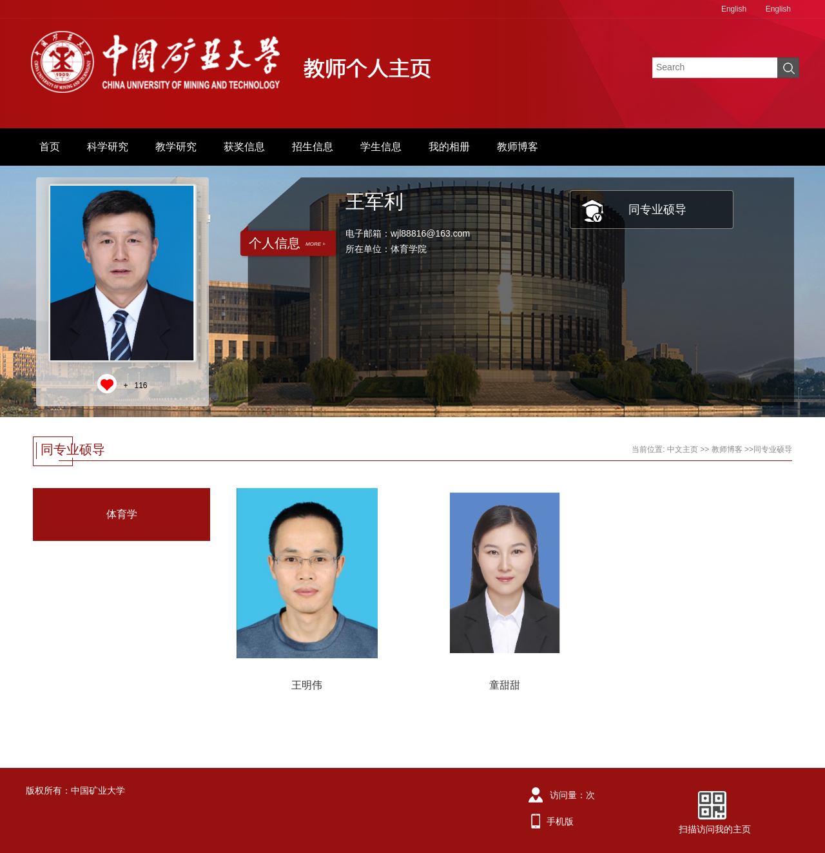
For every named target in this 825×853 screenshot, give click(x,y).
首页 (49, 146)
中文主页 (682, 449)
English (733, 9)
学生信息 (381, 146)
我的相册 (449, 146)
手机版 (560, 821)
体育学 (121, 514)
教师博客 (517, 146)
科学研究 (107, 146)
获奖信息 (244, 146)
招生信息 (312, 146)
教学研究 (176, 146)
